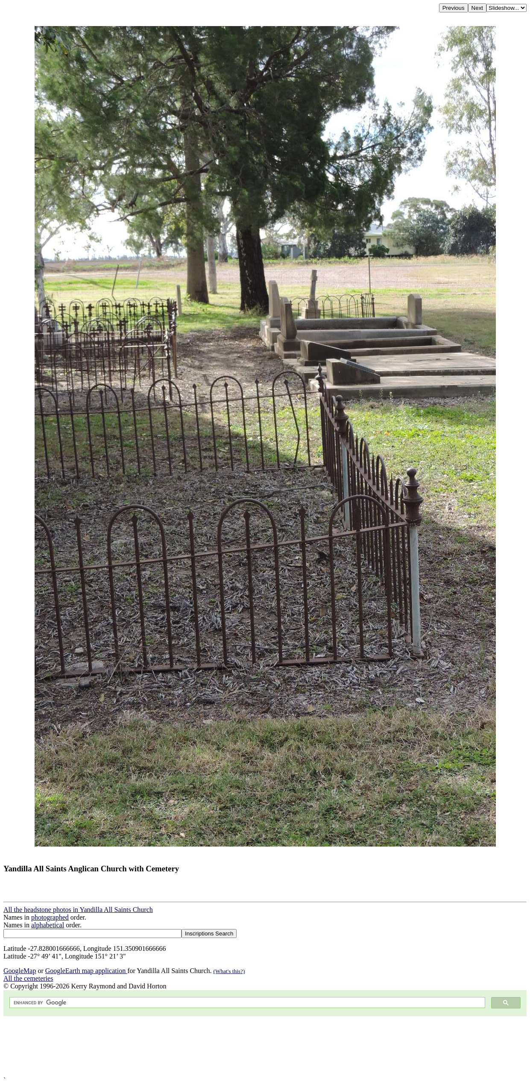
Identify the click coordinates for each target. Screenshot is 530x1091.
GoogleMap (19, 970)
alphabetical (47, 925)
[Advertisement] (259, 1046)
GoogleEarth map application (86, 970)
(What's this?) (229, 971)
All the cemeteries (28, 978)
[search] (246, 1003)
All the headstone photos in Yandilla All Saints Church (78, 909)
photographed (50, 917)
